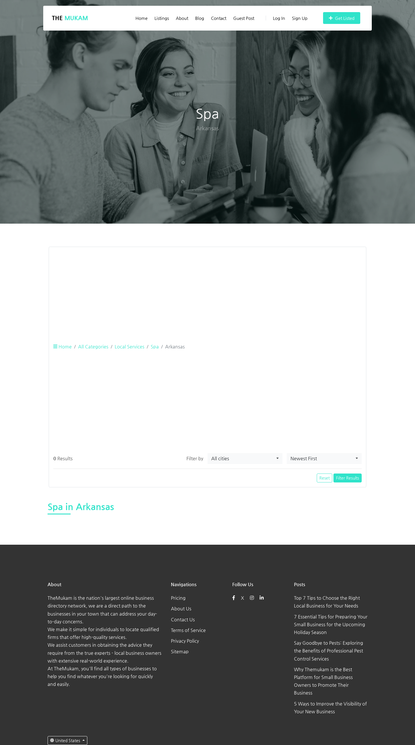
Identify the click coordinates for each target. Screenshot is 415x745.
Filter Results (347, 478)
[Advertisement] (207, 292)
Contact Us (183, 619)
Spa (155, 346)
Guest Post (243, 18)
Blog (199, 18)
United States (65, 740)
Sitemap (180, 651)
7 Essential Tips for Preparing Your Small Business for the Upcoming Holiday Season (330, 624)
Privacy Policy (185, 641)
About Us (181, 608)
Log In (275, 18)
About (182, 18)
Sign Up (300, 18)
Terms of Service (188, 630)
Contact (218, 18)
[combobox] (244, 458)
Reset (324, 478)
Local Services (129, 346)
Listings (161, 18)
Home (141, 18)
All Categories (93, 346)
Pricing (178, 598)
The (70, 18)
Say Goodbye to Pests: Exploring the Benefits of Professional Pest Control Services (328, 650)
